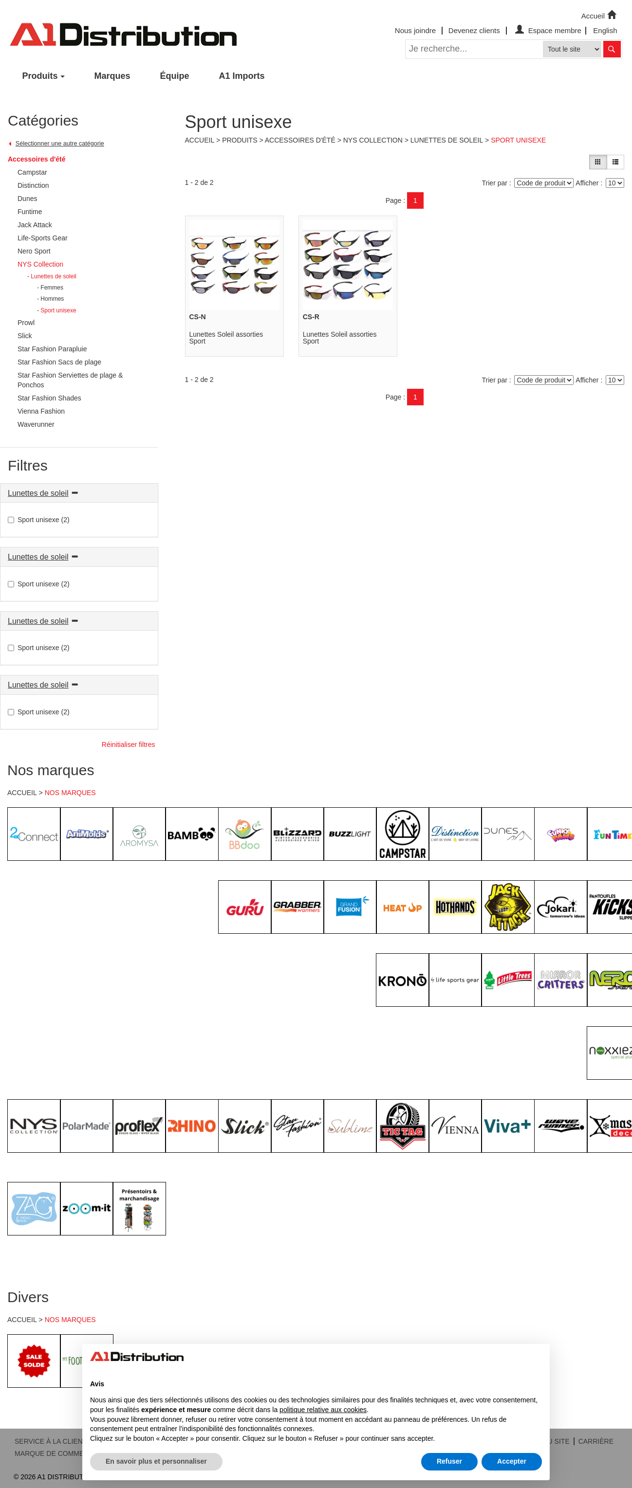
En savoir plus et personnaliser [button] (156, 1461)
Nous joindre (415, 30)
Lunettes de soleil (38, 493)
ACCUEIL (22, 793)
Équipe (174, 76)
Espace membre (547, 30)
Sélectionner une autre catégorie (60, 143)
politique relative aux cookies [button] (323, 1410)
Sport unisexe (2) (39, 520)
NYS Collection (373, 140)
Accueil (599, 15)
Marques (112, 76)
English (605, 30)
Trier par (494, 183)
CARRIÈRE (595, 1441)
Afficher (587, 183)
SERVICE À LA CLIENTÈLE (57, 1441)
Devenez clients (474, 30)
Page (394, 200)
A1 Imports (242, 76)
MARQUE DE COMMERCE (56, 1453)
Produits (40, 76)
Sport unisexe (518, 140)
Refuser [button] (449, 1461)
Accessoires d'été (37, 159)
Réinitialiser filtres (128, 744)
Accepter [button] (511, 1461)
